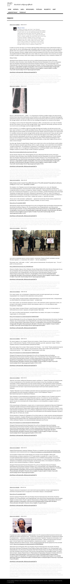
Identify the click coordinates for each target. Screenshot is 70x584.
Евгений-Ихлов (16, 564)
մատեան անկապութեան (23, 4)
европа (34, 565)
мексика (19, 565)
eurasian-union (23, 76)
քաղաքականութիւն (34, 84)
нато (21, 511)
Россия (29, 508)
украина (59, 76)
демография (59, 509)
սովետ (55, 82)
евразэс (43, 78)
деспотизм (24, 79)
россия (12, 78)
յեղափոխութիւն (26, 574)
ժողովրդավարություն (47, 573)
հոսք (9, 9)
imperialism (41, 282)
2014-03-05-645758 (15, 180)
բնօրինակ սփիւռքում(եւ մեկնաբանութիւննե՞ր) (23, 72)
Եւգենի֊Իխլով (15, 571)
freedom (35, 76)
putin (17, 169)
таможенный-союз (53, 78)
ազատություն (15, 573)
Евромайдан (50, 79)
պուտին (13, 84)
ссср (34, 75)
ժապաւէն (16, 9)
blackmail (42, 169)
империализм (24, 78)
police (18, 282)
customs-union (14, 76)
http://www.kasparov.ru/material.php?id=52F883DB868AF (28, 544)
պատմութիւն (14, 576)
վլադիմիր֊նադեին (22, 81)
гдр (30, 565)
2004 (36, 375)
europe (37, 169)
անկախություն (46, 574)
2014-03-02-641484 (15, 228)
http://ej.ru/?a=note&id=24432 (17, 494)
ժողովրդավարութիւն (33, 573)
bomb (47, 169)
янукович (45, 76)
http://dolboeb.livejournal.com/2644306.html (21, 266)
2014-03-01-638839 (15, 447)
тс (46, 78)
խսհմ (25, 84)
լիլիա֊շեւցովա (15, 512)
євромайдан (57, 79)
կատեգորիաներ (12, 12)
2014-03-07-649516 (14, 86)
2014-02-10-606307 (15, 516)
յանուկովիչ (20, 84)
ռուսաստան (39, 81)
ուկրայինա (31, 81)
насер (22, 568)
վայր (54, 9)
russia (17, 75)
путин (40, 76)
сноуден (24, 567)
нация (41, 567)
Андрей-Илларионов (17, 368)
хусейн (12, 568)
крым (51, 567)
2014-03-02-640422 (15, 291)
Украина (23, 508)
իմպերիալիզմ (48, 81)
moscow (14, 282)
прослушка (40, 565)
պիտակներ (22, 12)
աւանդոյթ (58, 573)
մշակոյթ (60, 574)
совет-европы (27, 511)
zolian (51, 75)
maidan (30, 76)
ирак (61, 567)
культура (13, 565)
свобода (37, 78)
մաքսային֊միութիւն (46, 223)
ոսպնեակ (39, 9)
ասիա (38, 571)
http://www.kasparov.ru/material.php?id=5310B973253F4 (24, 352)
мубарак (18, 568)
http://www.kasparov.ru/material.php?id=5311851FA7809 (24, 316)
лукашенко (25, 565)
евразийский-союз (16, 79)
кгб (37, 567)
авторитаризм (32, 79)
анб (34, 567)
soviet (27, 75)
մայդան (18, 574)
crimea (52, 169)
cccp (31, 75)
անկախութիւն (36, 574)
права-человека (41, 79)
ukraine (22, 75)
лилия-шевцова (16, 508)
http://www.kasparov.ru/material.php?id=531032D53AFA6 (24, 422)
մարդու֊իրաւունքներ (37, 82)
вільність (13, 81)
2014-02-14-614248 (14, 487)
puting (13, 75)
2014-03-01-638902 (15, 338)
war (26, 169)
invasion (56, 75)
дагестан (46, 567)
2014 (38, 75)
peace (22, 282)
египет (27, 568)
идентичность (36, 511)
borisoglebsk (31, 169)
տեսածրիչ (47, 9)
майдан (18, 78)
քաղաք (13, 574)
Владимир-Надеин (17, 218)
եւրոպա (54, 574)
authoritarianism (44, 75)
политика (31, 78)
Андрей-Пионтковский (18, 438)
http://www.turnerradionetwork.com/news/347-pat (23, 152)
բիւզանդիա (23, 571)
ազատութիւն (48, 82)
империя (56, 567)
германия (29, 567)
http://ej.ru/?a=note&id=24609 (18, 203)
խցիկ (22, 9)
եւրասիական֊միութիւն (23, 82)
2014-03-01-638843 (15, 378)
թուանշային (30, 9)
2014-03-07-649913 (14, 24)
